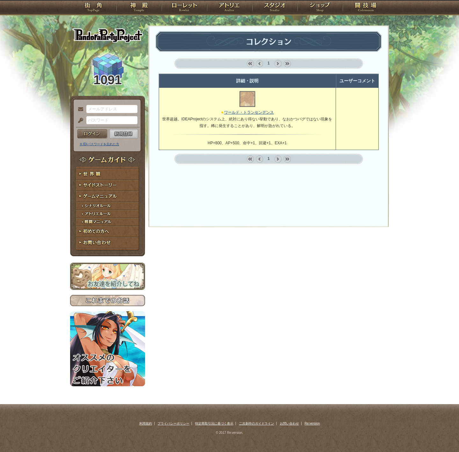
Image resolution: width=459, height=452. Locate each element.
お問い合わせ (107, 242)
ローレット (184, 8)
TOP (93, 8)
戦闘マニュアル (107, 222)
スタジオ (274, 8)
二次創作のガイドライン (256, 423)
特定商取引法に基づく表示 (214, 423)
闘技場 (366, 8)
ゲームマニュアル (107, 196)
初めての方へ (107, 231)
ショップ (320, 8)
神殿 (139, 8)
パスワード (79, 120)
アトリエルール (107, 214)
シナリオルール (107, 206)
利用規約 (145, 423)
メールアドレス (79, 109)
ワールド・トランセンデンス (249, 112)
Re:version (312, 423)
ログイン (92, 134)
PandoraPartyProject (107, 35)
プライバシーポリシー (173, 423)
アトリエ (229, 8)
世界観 (107, 174)
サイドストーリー (107, 185)
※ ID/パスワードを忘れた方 (99, 144)
